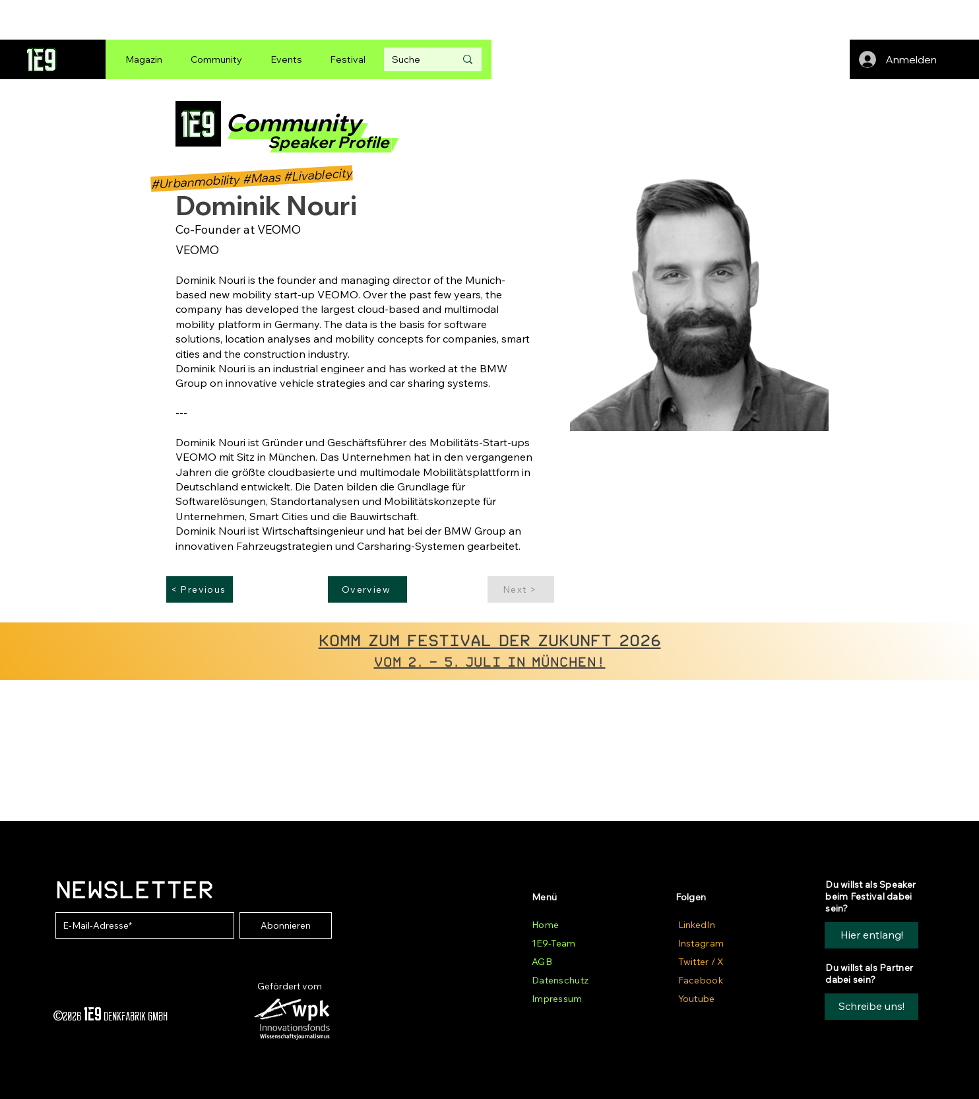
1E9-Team (553, 943)
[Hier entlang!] (871, 935)
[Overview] (367, 589)
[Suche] (413, 59)
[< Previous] (199, 589)
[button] (871, 1006)
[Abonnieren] (285, 925)
